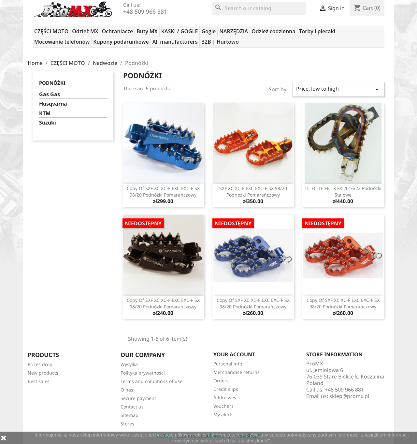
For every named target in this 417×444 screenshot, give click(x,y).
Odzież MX (85, 31)
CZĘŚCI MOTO (51, 31)
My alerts (223, 414)
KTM (44, 113)
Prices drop (40, 364)
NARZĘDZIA (233, 31)
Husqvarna (53, 103)
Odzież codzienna (273, 31)
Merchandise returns (236, 372)
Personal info (227, 364)
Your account (234, 354)
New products (43, 373)
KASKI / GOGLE (179, 31)
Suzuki (47, 122)
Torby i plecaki (317, 31)
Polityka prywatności (143, 373)
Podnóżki (52, 83)
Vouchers (223, 406)
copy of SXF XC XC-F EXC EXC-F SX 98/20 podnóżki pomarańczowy (163, 191)
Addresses (224, 397)
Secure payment (138, 398)
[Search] (259, 8)
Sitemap (129, 415)
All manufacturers (175, 41)
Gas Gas (49, 94)
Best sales (39, 381)
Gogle (208, 31)
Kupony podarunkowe (121, 41)
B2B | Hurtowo (220, 41)
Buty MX (147, 31)
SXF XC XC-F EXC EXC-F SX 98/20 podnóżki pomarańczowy (253, 191)
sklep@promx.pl (349, 396)
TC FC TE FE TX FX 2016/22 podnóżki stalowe (343, 191)
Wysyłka (129, 364)
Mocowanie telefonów (62, 41)
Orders (221, 380)
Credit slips (225, 389)
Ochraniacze (117, 31)
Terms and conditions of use (151, 381)
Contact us (132, 407)
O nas (127, 390)
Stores (127, 424)
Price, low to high (338, 89)
